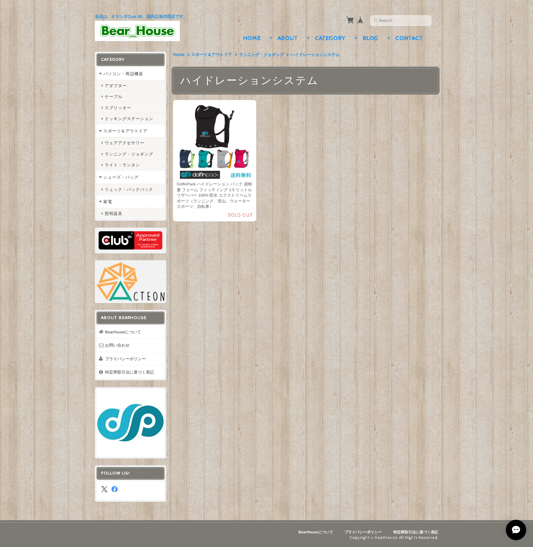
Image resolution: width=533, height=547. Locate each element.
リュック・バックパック (129, 189)
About (288, 38)
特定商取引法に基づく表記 (129, 372)
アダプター (116, 85)
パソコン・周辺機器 (123, 73)
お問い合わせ (117, 345)
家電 (107, 201)
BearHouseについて (123, 332)
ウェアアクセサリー (124, 142)
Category (330, 38)
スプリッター (118, 107)
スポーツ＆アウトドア (211, 54)
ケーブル (113, 96)
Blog (370, 38)
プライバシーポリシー (125, 359)
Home (252, 38)
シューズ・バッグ (121, 177)
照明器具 (113, 213)
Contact (409, 38)
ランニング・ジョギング (261, 54)
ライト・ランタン (122, 165)
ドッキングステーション (129, 118)
